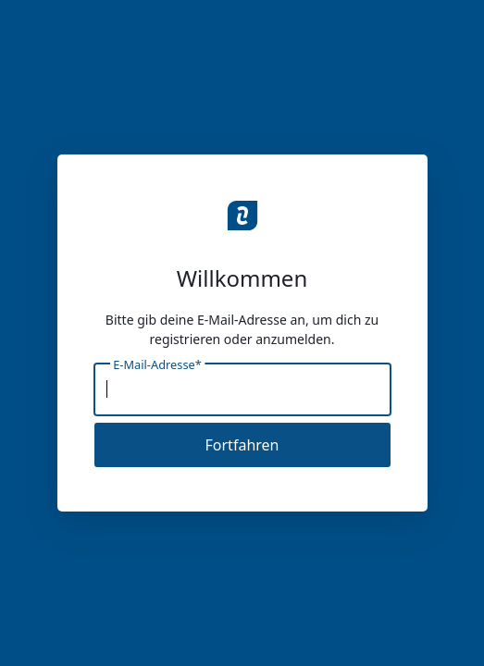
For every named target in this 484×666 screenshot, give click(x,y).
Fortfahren (242, 445)
